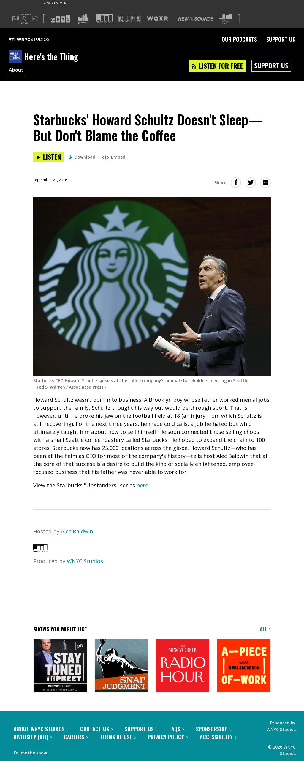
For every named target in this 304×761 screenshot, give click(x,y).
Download (81, 157)
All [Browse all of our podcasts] (265, 629)
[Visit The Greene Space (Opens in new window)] (225, 19)
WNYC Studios (85, 561)
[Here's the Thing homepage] (16, 57)
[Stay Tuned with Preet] (60, 666)
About (17, 70)
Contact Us (96, 729)
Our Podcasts (239, 39)
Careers (76, 737)
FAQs (176, 729)
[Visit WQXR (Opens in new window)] (159, 19)
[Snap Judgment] (121, 666)
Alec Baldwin (77, 531)
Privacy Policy (168, 737)
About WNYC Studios (41, 729)
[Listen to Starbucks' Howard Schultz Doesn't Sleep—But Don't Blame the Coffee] (48, 157)
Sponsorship (213, 729)
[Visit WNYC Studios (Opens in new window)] (104, 18)
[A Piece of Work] (244, 666)
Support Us (280, 39)
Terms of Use (118, 737)
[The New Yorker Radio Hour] (183, 666)
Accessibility (218, 737)
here (142, 485)
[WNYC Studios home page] (36, 39)
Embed (113, 157)
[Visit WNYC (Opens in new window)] (60, 19)
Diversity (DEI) (33, 737)
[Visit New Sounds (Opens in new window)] (195, 19)
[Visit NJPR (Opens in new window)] (129, 19)
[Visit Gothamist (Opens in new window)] (83, 18)
